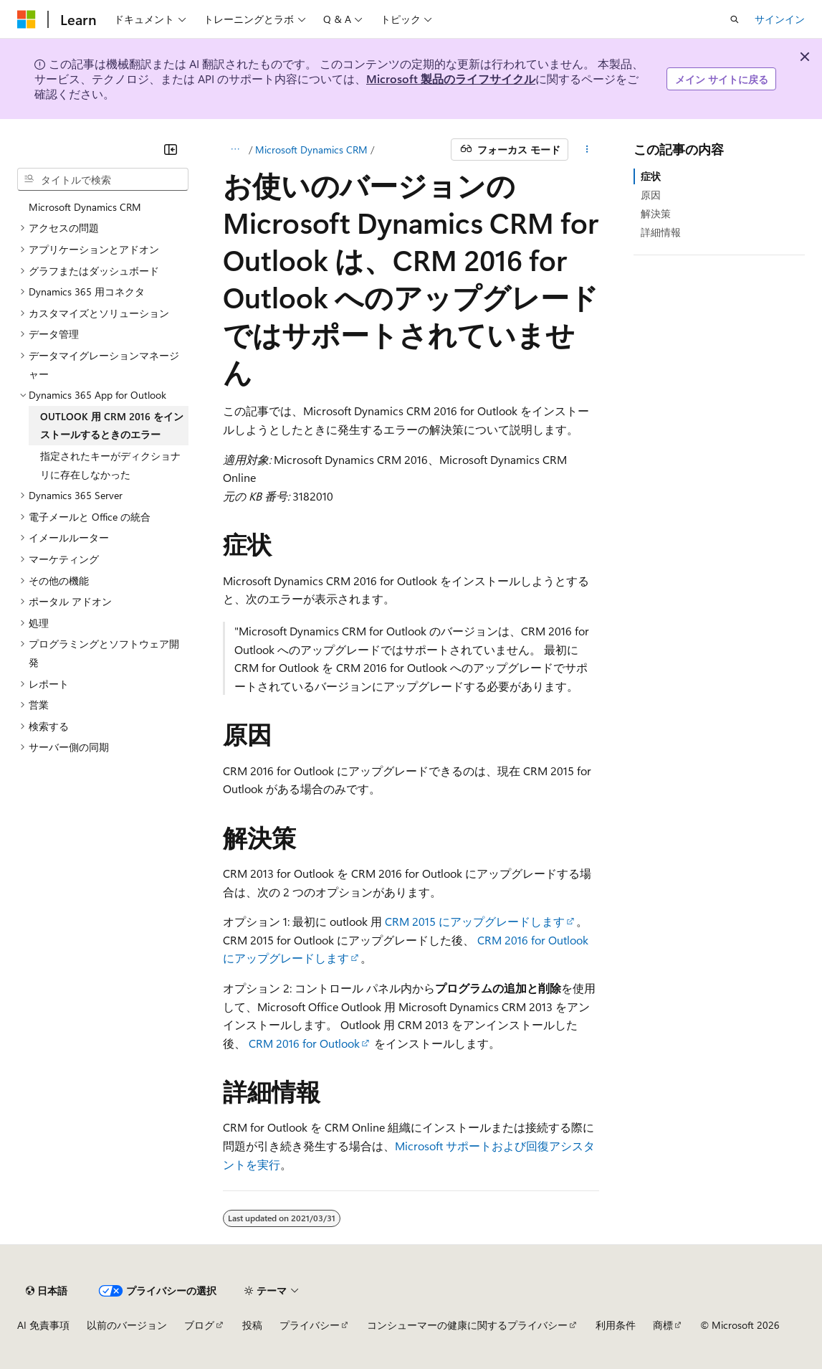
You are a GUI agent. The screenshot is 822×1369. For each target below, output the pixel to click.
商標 (663, 1325)
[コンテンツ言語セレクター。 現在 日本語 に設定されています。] (46, 1290)
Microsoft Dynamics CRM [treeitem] (85, 207)
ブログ (199, 1325)
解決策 (656, 213)
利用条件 (616, 1325)
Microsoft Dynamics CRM (311, 149)
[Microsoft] (26, 19)
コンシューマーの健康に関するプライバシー (467, 1325)
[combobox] (102, 179)
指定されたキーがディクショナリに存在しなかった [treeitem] (110, 465)
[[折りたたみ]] (170, 149)
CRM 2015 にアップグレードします (475, 921)
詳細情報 (661, 232)
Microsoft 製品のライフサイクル (450, 78)
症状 (651, 176)
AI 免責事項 (43, 1325)
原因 (651, 195)
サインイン (780, 19)
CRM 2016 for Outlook (304, 1043)
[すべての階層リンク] (235, 149)
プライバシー (309, 1325)
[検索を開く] (734, 19)
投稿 (252, 1325)
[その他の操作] (586, 149)
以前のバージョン (127, 1325)
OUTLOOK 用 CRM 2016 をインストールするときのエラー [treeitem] (111, 425)
